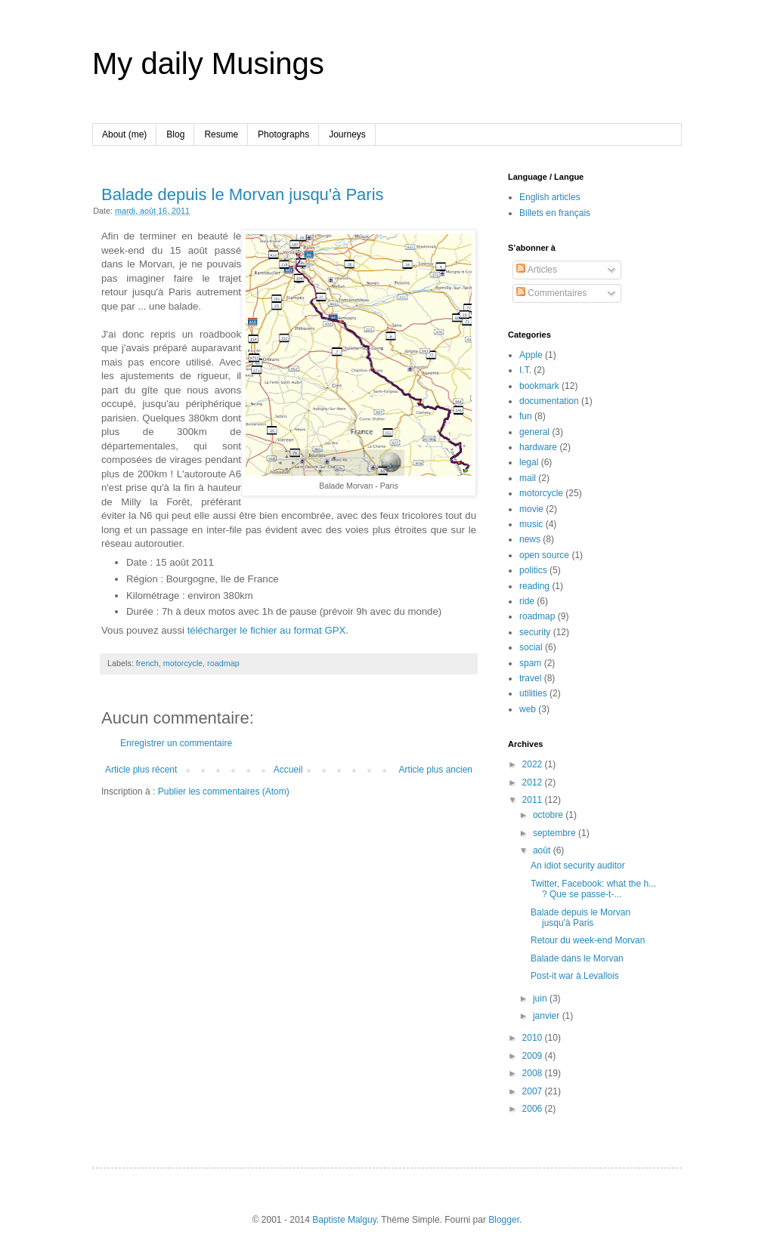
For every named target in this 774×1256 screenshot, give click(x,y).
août (543, 850)
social (531, 647)
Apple (531, 355)
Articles (536, 269)
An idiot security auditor (578, 865)
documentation (549, 401)
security (534, 632)
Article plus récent (141, 769)
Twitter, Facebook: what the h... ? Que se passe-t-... (593, 889)
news (529, 539)
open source (544, 555)
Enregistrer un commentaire (176, 743)
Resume (221, 134)
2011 (533, 800)
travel (530, 678)
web (527, 709)
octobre (549, 815)
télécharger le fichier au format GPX (266, 630)
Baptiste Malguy (344, 1219)
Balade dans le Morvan (577, 958)
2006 (533, 1108)
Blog (175, 134)
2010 (533, 1037)
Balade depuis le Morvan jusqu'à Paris (242, 194)
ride (526, 601)
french (147, 663)
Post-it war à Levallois (575, 976)
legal (528, 462)
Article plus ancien (435, 769)
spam (530, 663)
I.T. (525, 370)
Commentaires (551, 293)
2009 (533, 1056)
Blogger (503, 1219)
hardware (538, 447)
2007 (533, 1091)
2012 (533, 782)
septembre (555, 833)
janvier (547, 1016)
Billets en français (554, 213)
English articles (549, 197)
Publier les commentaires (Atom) (223, 791)
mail (527, 478)
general (534, 432)
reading (534, 586)
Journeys (347, 134)
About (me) (124, 134)
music (531, 524)
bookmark (539, 386)
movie (531, 509)
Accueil (288, 769)
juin (541, 998)
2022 (533, 764)
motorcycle (183, 663)
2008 (533, 1073)
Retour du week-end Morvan (588, 940)
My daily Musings (208, 63)
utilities (533, 693)
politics (533, 570)
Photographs (283, 134)
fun (525, 416)
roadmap (223, 663)
